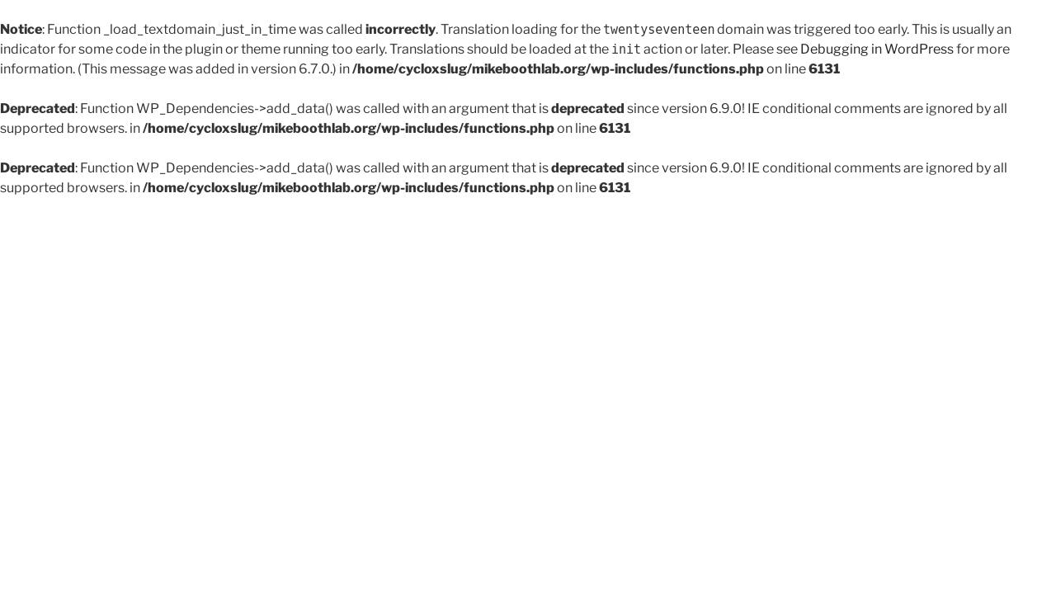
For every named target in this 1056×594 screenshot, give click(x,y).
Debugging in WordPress (877, 49)
